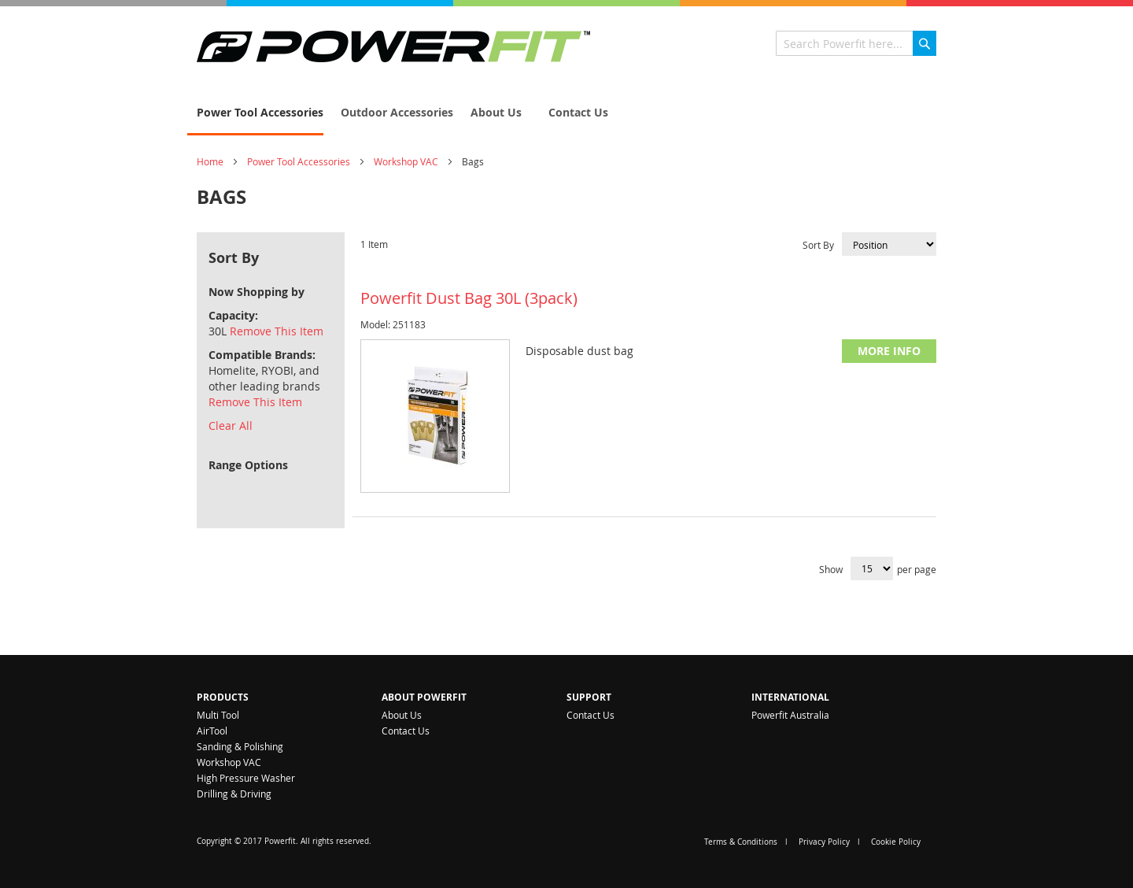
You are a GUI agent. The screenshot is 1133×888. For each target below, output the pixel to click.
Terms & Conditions (740, 842)
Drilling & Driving (234, 793)
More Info (889, 350)
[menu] (566, 113)
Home (210, 161)
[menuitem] (255, 113)
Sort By (818, 245)
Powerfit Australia (790, 715)
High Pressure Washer (246, 777)
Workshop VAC (406, 161)
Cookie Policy (896, 842)
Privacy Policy (824, 842)
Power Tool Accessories (298, 161)
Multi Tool (218, 715)
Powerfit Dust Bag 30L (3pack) (469, 298)
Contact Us (406, 730)
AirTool (212, 730)
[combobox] (856, 43)
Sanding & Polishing (240, 746)
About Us (402, 715)
